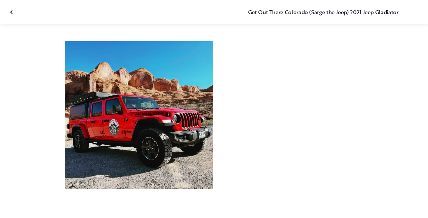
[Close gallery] (12, 12)
